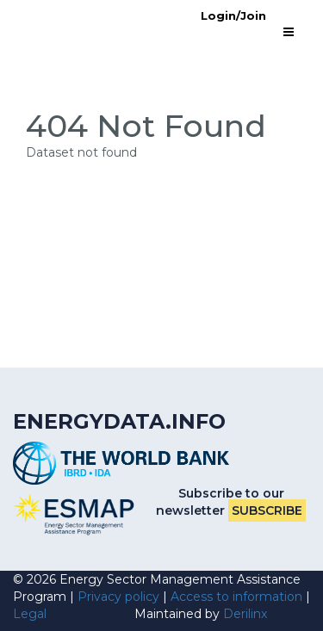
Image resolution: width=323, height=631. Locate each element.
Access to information (236, 596)
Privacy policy (118, 596)
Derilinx (245, 614)
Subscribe (267, 510)
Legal (30, 614)
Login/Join (233, 15)
